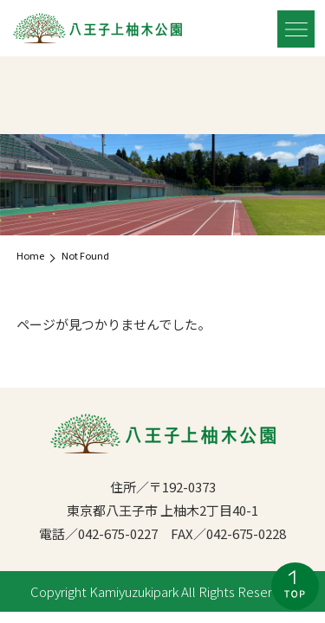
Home (30, 255)
